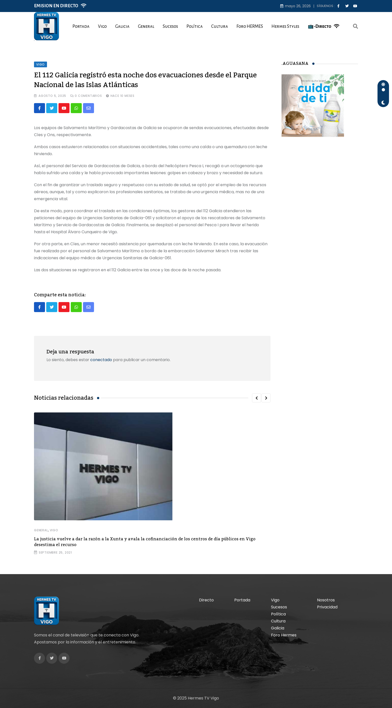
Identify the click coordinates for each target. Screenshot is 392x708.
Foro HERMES (249, 26)
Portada (81, 26)
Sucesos (170, 26)
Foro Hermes (283, 635)
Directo (206, 600)
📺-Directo (319, 26)
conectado (101, 360)
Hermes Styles (285, 26)
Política (194, 26)
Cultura (219, 26)
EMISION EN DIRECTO (56, 6)
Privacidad (327, 607)
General (146, 26)
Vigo (102, 26)
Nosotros (326, 600)
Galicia (122, 26)
